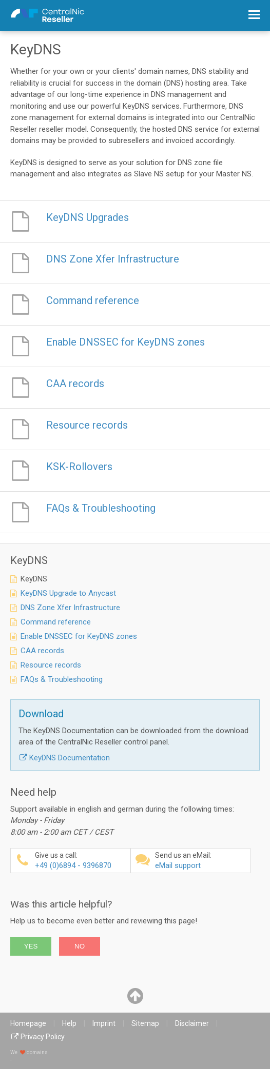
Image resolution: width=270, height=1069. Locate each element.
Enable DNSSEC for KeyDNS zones (79, 636)
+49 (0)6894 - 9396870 (81, 860)
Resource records (51, 665)
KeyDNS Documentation (69, 757)
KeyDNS (34, 578)
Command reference (56, 622)
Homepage (28, 1023)
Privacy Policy (43, 1037)
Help (69, 1023)
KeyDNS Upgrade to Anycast (68, 593)
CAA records (42, 650)
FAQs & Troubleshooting (62, 679)
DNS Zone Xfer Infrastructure (70, 607)
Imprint (103, 1023)
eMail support (201, 860)
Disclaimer (192, 1023)
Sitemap (145, 1023)
